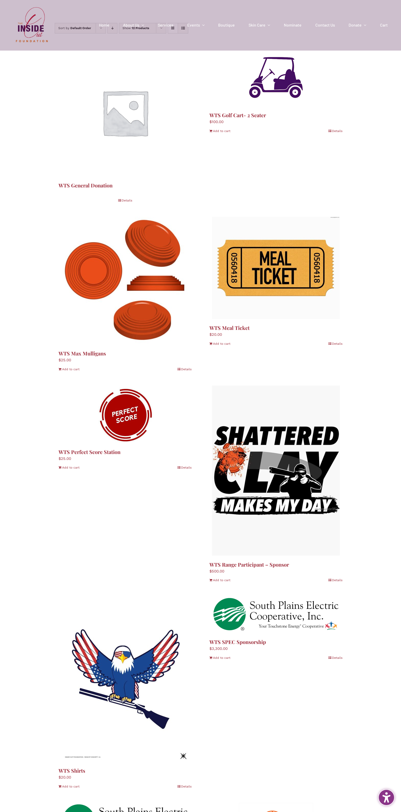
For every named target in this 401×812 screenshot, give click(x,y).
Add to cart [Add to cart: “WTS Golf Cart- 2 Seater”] (221, 131)
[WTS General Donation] (125, 112)
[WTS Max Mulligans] (125, 280)
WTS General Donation (86, 185)
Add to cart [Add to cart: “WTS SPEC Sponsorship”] (221, 658)
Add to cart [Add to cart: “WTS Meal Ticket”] (221, 343)
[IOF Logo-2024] (32, 6)
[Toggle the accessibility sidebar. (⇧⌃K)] (386, 797)
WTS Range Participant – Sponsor (249, 564)
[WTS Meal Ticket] (276, 268)
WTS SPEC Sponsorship (237, 641)
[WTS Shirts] (125, 679)
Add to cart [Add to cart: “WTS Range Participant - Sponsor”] (221, 580)
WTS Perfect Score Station (89, 451)
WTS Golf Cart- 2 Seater (237, 115)
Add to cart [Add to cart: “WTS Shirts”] (71, 786)
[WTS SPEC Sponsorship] (276, 614)
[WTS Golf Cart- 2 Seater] (276, 77)
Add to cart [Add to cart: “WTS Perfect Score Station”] (71, 467)
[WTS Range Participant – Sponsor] (276, 471)
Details (127, 200)
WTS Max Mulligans (82, 353)
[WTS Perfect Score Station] (125, 414)
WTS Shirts (72, 770)
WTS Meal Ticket (229, 327)
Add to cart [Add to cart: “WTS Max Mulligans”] (71, 369)
